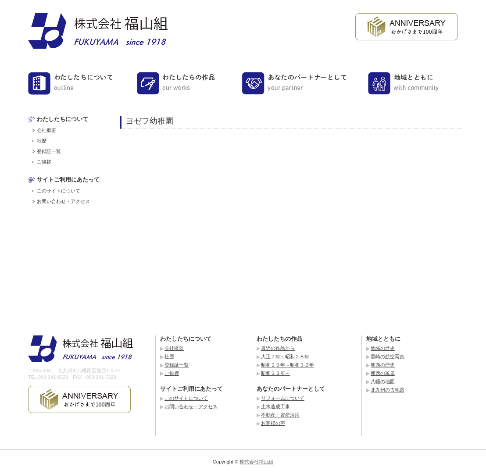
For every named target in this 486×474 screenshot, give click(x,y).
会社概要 (46, 130)
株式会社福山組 (256, 461)
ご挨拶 (44, 161)
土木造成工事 (275, 406)
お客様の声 (273, 423)
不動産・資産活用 (280, 414)
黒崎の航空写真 (387, 356)
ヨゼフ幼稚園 (149, 121)
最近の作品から (278, 348)
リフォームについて (282, 398)
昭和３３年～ (275, 373)
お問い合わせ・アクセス (63, 201)
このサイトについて (58, 190)
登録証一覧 (49, 151)
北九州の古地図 (387, 389)
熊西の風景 (383, 373)
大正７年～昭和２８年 (285, 356)
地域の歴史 (383, 348)
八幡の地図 (383, 381)
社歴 (41, 140)
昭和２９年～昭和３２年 (287, 364)
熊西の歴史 (383, 364)
